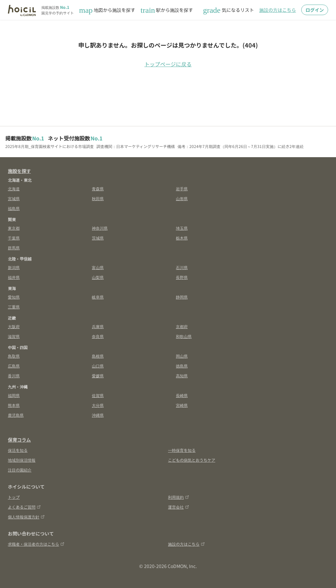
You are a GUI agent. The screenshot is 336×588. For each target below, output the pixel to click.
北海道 (14, 188)
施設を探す (19, 171)
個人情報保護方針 (26, 516)
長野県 (182, 277)
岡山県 (182, 356)
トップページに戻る (168, 64)
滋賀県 (14, 336)
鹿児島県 (16, 415)
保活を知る (18, 450)
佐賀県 (98, 395)
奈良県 (98, 336)
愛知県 (14, 297)
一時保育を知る (182, 450)
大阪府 (14, 326)
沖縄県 (98, 415)
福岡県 (14, 395)
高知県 (182, 375)
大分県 (98, 405)
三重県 (14, 306)
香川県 (14, 375)
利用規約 (178, 497)
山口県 (98, 365)
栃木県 (182, 238)
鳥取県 (14, 356)
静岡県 (182, 297)
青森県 (98, 188)
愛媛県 (98, 375)
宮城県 (14, 198)
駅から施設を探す (166, 10)
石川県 (182, 267)
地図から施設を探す (107, 10)
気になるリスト (228, 10)
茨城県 (98, 238)
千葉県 (14, 238)
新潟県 (14, 267)
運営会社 (178, 507)
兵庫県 (98, 326)
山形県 (182, 198)
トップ (14, 497)
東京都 (14, 228)
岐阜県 (98, 297)
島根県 (98, 356)
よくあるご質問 (24, 507)
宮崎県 (182, 405)
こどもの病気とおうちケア (191, 460)
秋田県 (98, 198)
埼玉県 (182, 228)
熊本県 (14, 405)
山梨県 (98, 277)
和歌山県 (184, 336)
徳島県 (182, 365)
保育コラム (19, 439)
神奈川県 (100, 228)
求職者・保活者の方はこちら (36, 544)
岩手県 (182, 188)
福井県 (14, 277)
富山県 (98, 267)
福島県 (14, 208)
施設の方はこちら (277, 10)
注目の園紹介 (20, 469)
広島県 (14, 365)
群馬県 (14, 247)
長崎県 (182, 395)
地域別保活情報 (21, 460)
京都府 (182, 326)
